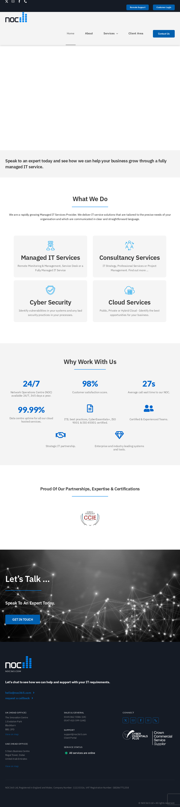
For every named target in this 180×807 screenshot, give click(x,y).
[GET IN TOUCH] (22, 619)
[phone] (25, 1)
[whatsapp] (148, 720)
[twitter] (6, 1)
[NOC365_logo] (16, 13)
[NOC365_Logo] (18, 657)
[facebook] (19, 1)
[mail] (13, 1)
